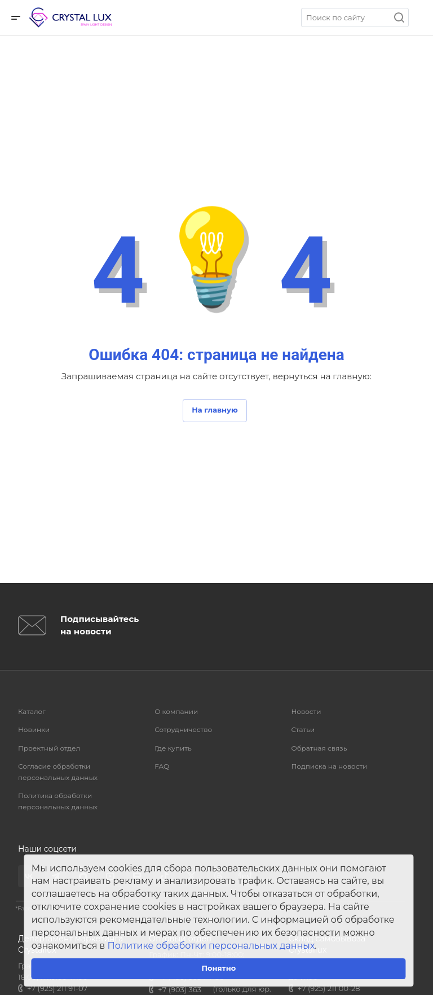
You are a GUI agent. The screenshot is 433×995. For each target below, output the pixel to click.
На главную (215, 409)
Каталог (32, 711)
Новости (306, 711)
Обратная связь (319, 748)
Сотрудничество (183, 729)
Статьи (303, 729)
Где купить (173, 748)
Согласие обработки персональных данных (58, 772)
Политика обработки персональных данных (58, 801)
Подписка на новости (329, 766)
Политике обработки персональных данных (211, 945)
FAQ (161, 766)
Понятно (218, 967)
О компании (176, 711)
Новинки (34, 729)
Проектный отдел (49, 748)
